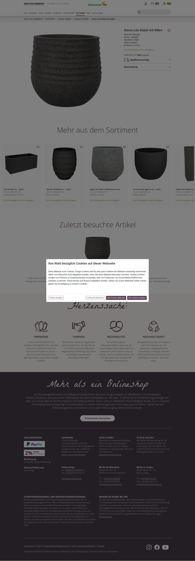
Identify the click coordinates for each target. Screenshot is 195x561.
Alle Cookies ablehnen (116, 298)
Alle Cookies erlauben (137, 298)
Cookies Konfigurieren (95, 298)
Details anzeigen (56, 298)
